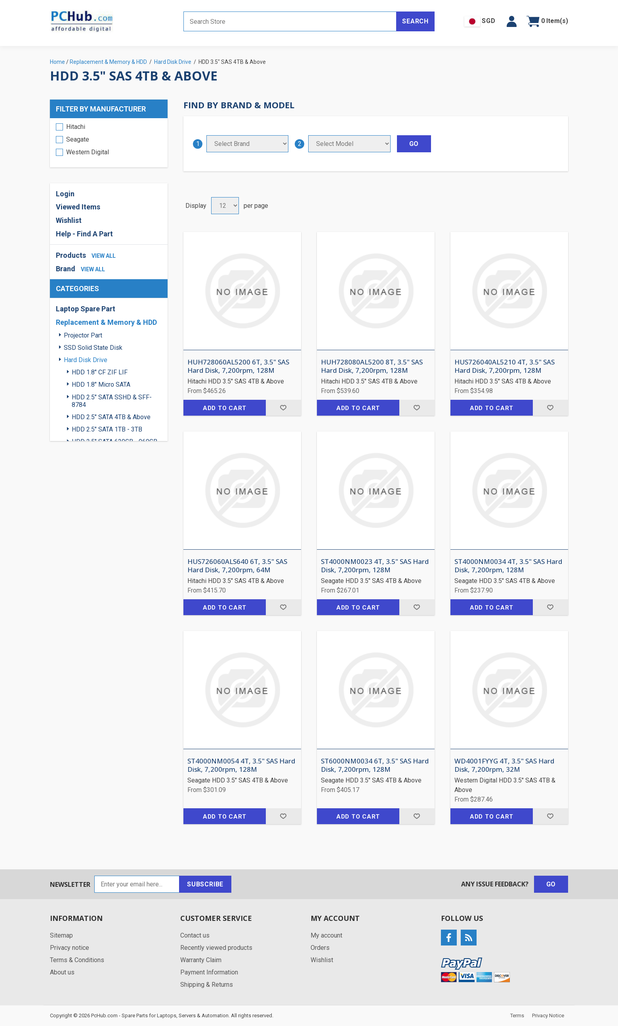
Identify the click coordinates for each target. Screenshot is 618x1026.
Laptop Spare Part (85, 309)
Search (415, 21)
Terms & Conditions (77, 960)
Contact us (195, 935)
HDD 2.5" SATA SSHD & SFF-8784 (112, 400)
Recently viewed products (216, 947)
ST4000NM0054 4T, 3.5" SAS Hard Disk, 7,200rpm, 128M (241, 765)
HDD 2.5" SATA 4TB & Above (111, 417)
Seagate (77, 139)
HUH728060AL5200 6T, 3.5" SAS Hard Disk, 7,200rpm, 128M (238, 366)
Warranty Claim (200, 960)
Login (65, 194)
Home (57, 62)
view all (104, 256)
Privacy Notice (548, 1015)
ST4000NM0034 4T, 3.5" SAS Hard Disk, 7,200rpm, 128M (508, 566)
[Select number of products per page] (225, 205)
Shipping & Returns (206, 984)
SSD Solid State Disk (93, 347)
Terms (517, 1015)
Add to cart (224, 408)
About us (62, 972)
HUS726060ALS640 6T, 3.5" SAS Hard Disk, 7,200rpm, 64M (237, 566)
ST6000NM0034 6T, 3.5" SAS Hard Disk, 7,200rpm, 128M (375, 765)
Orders (320, 947)
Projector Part (83, 335)
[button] (512, 21)
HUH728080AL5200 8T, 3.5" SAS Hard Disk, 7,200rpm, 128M (372, 366)
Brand (65, 269)
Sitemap (61, 935)
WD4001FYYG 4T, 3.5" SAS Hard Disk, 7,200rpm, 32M (504, 765)
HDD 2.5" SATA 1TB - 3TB (107, 429)
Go (551, 884)
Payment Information (209, 972)
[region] (109, 142)
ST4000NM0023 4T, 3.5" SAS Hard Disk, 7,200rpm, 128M (375, 566)
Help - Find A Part (84, 234)
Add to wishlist (283, 408)
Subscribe (205, 884)
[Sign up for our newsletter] (136, 884)
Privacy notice (69, 947)
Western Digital (87, 152)
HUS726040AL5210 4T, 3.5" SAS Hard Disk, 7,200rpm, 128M (504, 366)
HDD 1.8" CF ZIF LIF (100, 372)
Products (71, 255)
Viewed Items (78, 207)
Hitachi (75, 126)
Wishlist (69, 220)
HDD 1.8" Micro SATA (101, 384)
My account (326, 935)
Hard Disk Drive (85, 360)
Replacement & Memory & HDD (106, 322)
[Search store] (290, 21)
